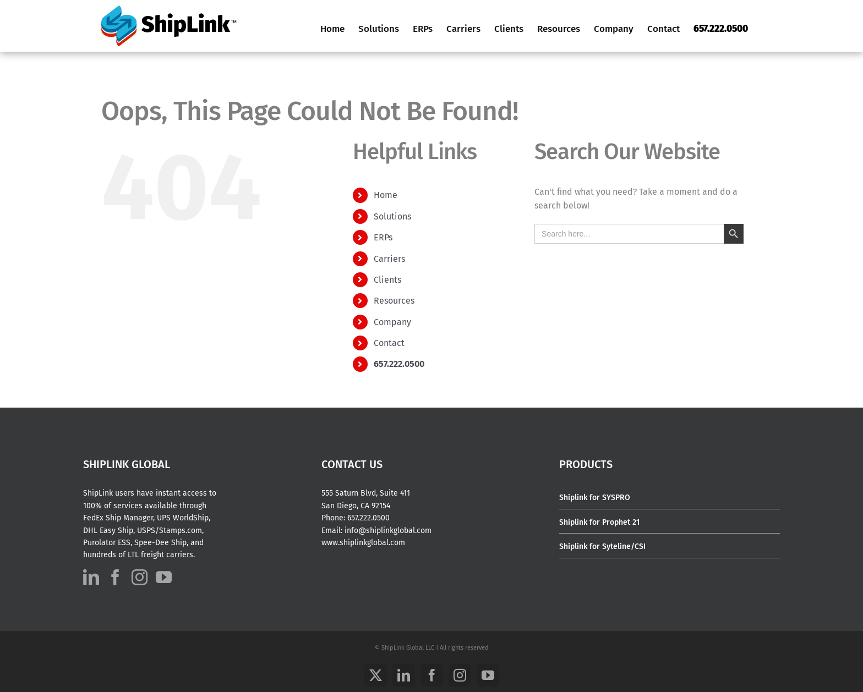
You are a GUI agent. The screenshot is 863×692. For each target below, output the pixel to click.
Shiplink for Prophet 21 (599, 522)
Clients (387, 279)
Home (385, 195)
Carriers (389, 259)
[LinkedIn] (91, 577)
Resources (394, 300)
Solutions (392, 216)
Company (392, 322)
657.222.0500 (368, 518)
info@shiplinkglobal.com (388, 530)
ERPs (383, 237)
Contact (389, 343)
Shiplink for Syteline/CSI (602, 546)
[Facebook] (115, 577)
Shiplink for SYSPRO (594, 497)
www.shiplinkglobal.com (363, 542)
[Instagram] (140, 577)
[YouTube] (164, 577)
